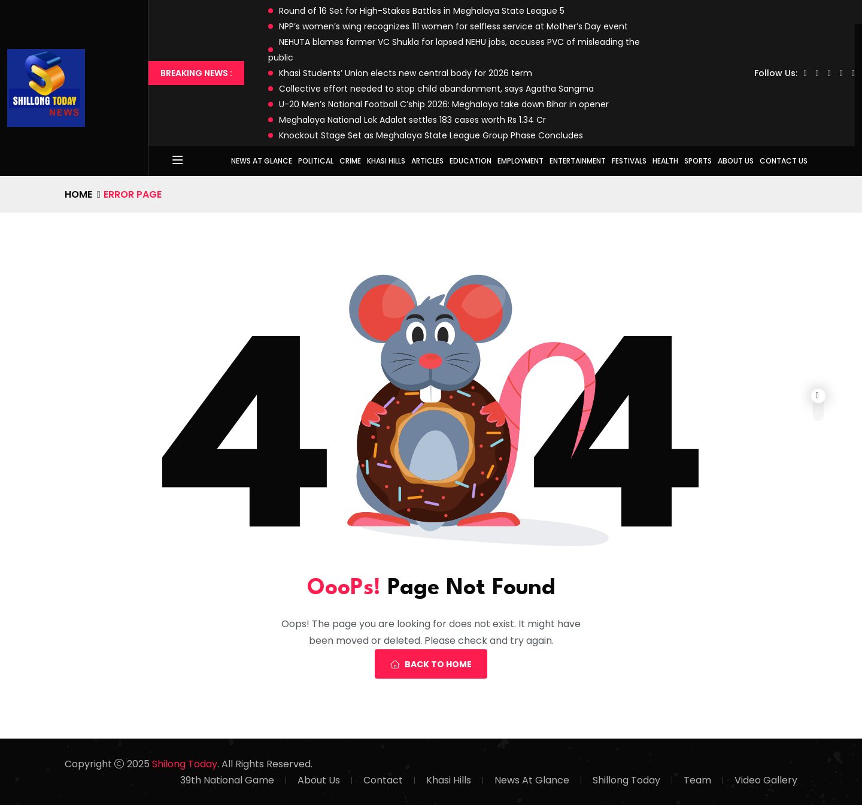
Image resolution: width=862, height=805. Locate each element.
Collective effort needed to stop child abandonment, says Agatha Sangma (436, 89)
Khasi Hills (386, 161)
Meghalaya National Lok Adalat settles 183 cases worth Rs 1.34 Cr (412, 120)
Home (78, 194)
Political (315, 161)
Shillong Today (626, 780)
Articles (427, 161)
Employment (520, 161)
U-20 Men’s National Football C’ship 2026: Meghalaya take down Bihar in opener (444, 104)
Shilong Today (184, 764)
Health (665, 161)
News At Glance (531, 780)
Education (470, 161)
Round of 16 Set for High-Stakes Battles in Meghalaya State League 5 (421, 11)
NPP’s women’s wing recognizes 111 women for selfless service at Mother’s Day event (453, 26)
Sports (698, 161)
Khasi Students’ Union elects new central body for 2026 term (405, 73)
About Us (736, 161)
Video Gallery (765, 780)
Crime (350, 161)
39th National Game (227, 780)
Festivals (629, 161)
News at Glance (261, 161)
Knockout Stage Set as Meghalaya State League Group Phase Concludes (431, 135)
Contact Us (784, 161)
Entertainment (578, 161)
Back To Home (431, 664)
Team (697, 780)
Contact (383, 780)
